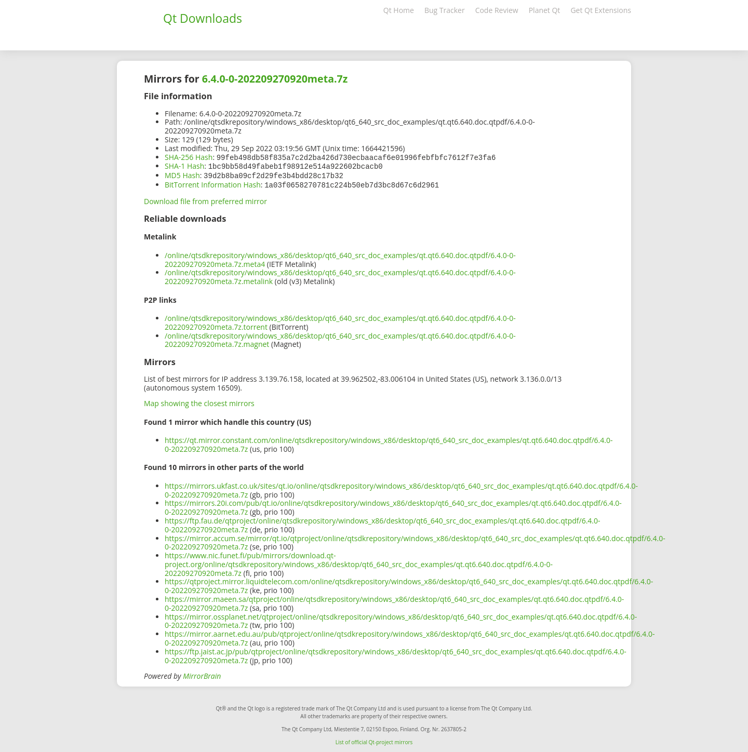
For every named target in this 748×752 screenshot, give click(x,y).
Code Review (496, 10)
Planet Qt (544, 10)
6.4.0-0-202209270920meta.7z (275, 79)
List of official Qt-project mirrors (374, 740)
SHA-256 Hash (188, 157)
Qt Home (398, 10)
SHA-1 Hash (184, 165)
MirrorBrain (202, 674)
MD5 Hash (182, 174)
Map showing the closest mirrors (199, 401)
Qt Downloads (202, 18)
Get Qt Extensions (600, 10)
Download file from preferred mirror (205, 199)
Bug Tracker (444, 10)
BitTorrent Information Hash (213, 183)
